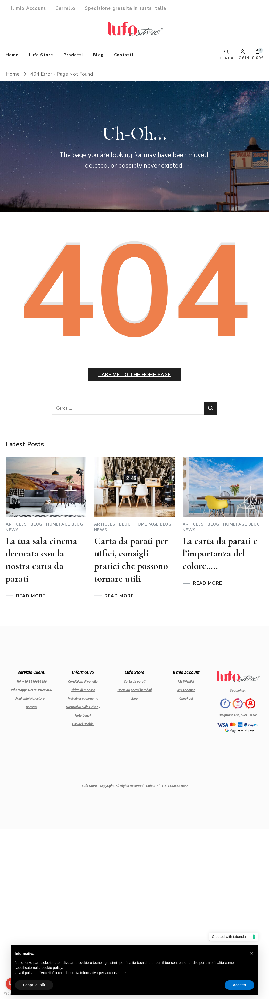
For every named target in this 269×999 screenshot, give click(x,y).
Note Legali (83, 715)
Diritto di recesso (83, 690)
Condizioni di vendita (83, 681)
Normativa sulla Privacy (83, 707)
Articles (16, 524)
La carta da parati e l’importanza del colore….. (220, 553)
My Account (186, 690)
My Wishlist (186, 681)
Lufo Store (41, 55)
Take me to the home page (134, 375)
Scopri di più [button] (34, 985)
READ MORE (30, 596)
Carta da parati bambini (135, 690)
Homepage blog (64, 524)
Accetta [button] (239, 985)
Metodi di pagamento (83, 698)
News (12, 530)
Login (242, 54)
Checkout (186, 698)
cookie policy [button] (52, 968)
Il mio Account (28, 8)
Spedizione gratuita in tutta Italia (125, 8)
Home (12, 55)
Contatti (123, 55)
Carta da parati (134, 681)
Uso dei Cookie (83, 724)
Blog (98, 55)
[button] (252, 953)
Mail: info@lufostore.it (31, 698)
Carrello (65, 8)
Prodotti (73, 55)
